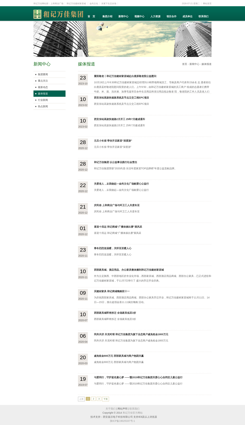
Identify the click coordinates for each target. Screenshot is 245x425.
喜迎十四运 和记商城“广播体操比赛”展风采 (118, 226)
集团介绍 (107, 16)
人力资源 (155, 16)
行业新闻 (43, 100)
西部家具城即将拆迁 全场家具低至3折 (115, 312)
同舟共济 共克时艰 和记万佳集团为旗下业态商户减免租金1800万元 (131, 334)
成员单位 (187, 16)
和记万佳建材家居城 (76, 3)
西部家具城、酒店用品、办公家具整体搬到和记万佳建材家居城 (129, 269)
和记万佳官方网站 (133, 412)
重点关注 (43, 80)
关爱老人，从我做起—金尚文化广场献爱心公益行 (121, 183)
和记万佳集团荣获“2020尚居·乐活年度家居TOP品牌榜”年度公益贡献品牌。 (135, 168)
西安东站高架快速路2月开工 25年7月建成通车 (119, 119)
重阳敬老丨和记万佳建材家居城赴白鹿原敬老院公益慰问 (125, 76)
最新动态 (43, 87)
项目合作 (171, 16)
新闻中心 (123, 16)
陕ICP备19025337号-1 (122, 420)
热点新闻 (43, 106)
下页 (105, 399)
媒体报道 (43, 93)
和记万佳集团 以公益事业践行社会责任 (115, 162)
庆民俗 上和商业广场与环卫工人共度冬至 (117, 205)
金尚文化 (94, 3)
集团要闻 (43, 74)
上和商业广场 (57, 3)
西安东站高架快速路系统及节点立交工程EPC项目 (121, 97)
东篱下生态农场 (108, 3)
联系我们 (203, 16)
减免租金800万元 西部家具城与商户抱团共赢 (119, 355)
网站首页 (207, 3)
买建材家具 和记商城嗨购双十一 (112, 291)
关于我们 (111, 408)
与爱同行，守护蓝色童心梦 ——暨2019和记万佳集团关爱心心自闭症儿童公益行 (138, 377)
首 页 (91, 16)
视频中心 (139, 16)
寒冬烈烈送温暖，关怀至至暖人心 (112, 248)
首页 (184, 64)
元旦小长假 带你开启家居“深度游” (113, 140)
